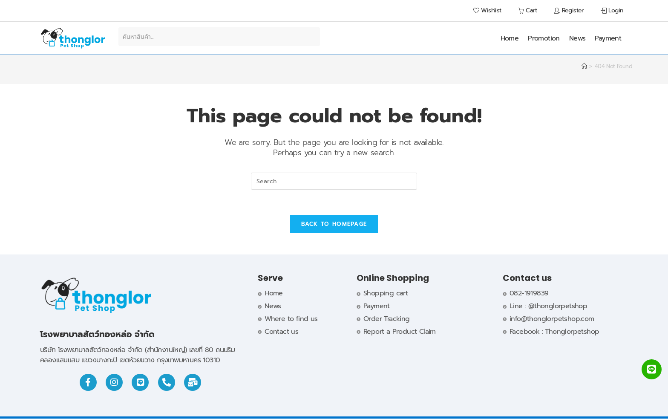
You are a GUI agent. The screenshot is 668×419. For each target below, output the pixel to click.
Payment (608, 38)
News (577, 38)
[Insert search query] (334, 181)
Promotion (544, 38)
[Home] (584, 66)
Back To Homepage (334, 224)
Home (510, 38)
